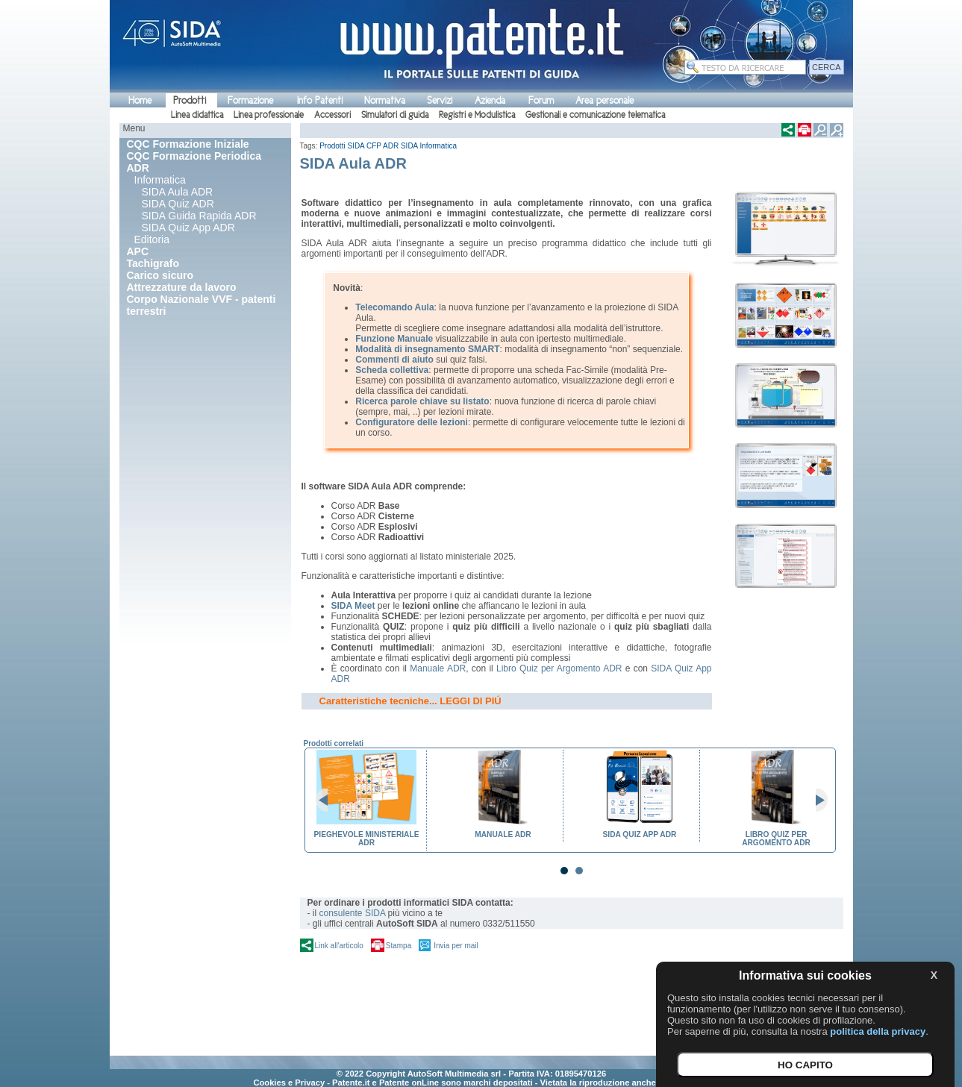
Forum (541, 100)
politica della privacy (877, 1031)
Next (816, 800)
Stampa (398, 946)
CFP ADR (382, 146)
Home (140, 100)
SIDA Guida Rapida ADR (199, 216)
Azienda (490, 100)
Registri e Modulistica (477, 115)
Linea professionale (269, 115)
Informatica (160, 180)
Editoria (151, 239)
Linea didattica (197, 115)
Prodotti (189, 100)
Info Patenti (320, 100)
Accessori (332, 115)
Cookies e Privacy (289, 1082)
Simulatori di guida (394, 115)
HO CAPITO (805, 1065)
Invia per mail (456, 946)
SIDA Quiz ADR (178, 204)
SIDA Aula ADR (177, 192)
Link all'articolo (339, 946)
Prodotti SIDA (341, 146)
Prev (328, 800)
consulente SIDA (352, 913)
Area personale (604, 100)
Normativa (384, 100)
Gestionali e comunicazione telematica (595, 115)
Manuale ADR (438, 668)
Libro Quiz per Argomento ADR (559, 668)
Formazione (250, 100)
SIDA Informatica (429, 146)
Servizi (439, 100)
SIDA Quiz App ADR (188, 228)
